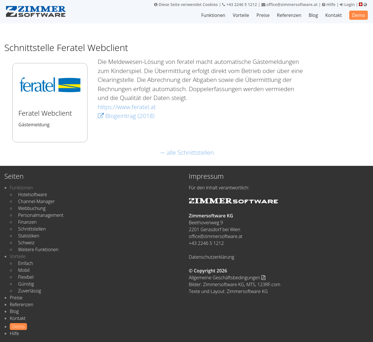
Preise (263, 15)
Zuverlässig (29, 291)
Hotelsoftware (32, 194)
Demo (358, 15)
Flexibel (26, 277)
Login (347, 4)
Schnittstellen (32, 229)
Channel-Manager (36, 201)
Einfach (25, 263)
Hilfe (328, 4)
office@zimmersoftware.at (289, 4)
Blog (313, 15)
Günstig (26, 284)
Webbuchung (32, 208)
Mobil (24, 270)
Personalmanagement (40, 215)
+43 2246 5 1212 (239, 4)
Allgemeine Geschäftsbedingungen (227, 277)
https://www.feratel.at (127, 107)
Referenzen (289, 15)
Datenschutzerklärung (211, 257)
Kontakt (333, 15)
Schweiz (26, 242)
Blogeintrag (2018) (126, 116)
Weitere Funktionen (38, 249)
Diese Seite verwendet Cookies (186, 4)
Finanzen (27, 222)
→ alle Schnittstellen (186, 152)
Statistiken (28, 236)
